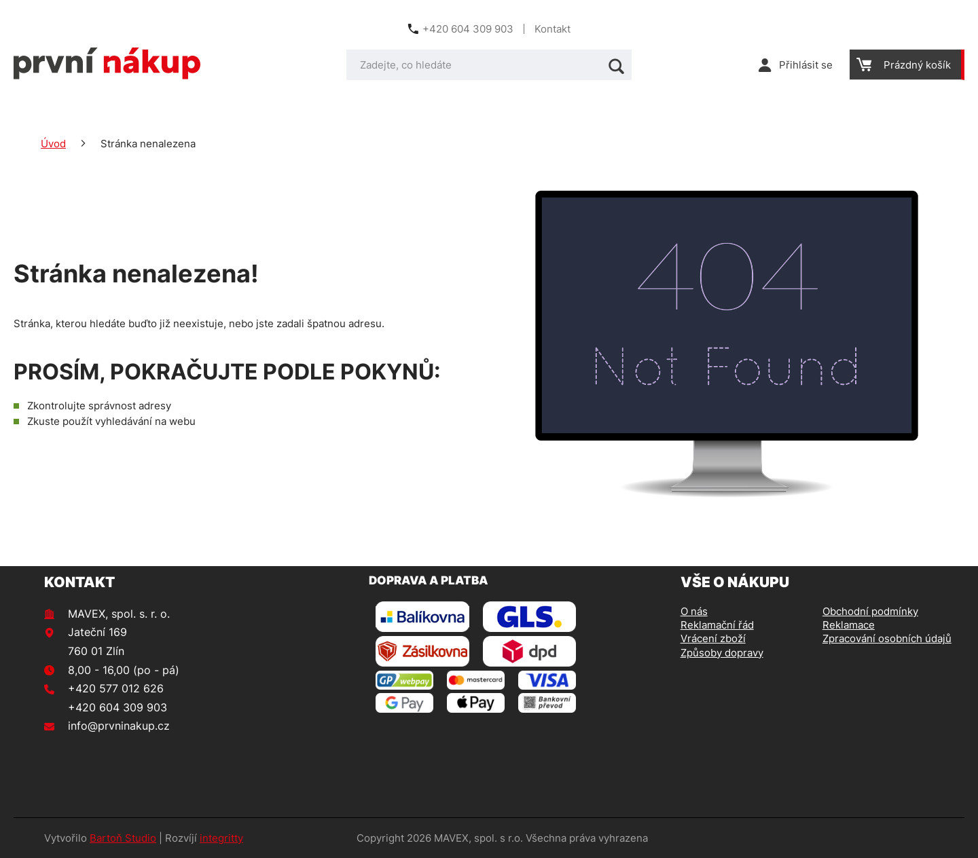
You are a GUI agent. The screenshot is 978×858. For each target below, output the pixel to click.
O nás (694, 611)
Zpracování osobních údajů (887, 638)
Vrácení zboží (713, 638)
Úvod (53, 143)
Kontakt (552, 28)
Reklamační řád (717, 624)
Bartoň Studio (123, 838)
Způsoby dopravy (722, 652)
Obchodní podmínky (870, 611)
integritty (221, 838)
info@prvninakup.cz (119, 725)
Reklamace (848, 624)
